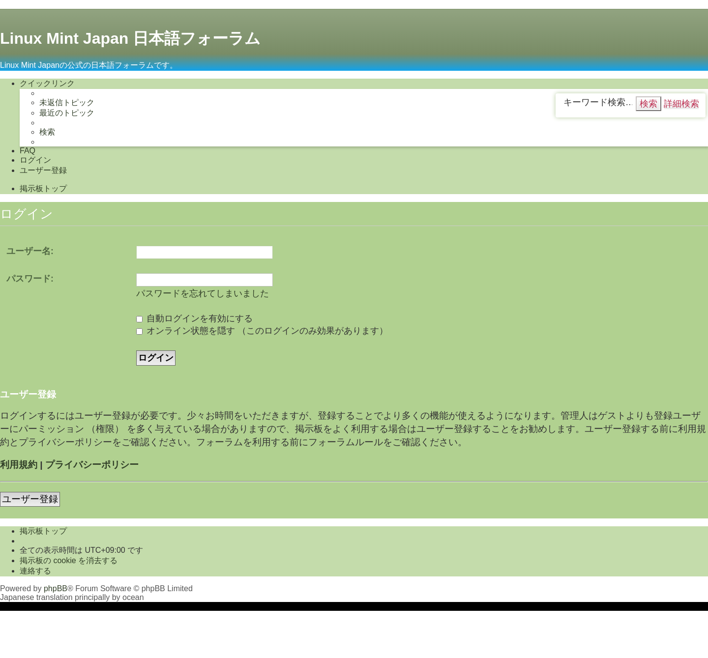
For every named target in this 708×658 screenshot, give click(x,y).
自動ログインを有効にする (194, 318)
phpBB (55, 588)
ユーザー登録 (30, 499)
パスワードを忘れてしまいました (202, 293)
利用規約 (18, 464)
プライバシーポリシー (92, 464)
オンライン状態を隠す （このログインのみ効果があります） (262, 331)
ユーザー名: (30, 251)
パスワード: (30, 279)
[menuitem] (66, 103)
